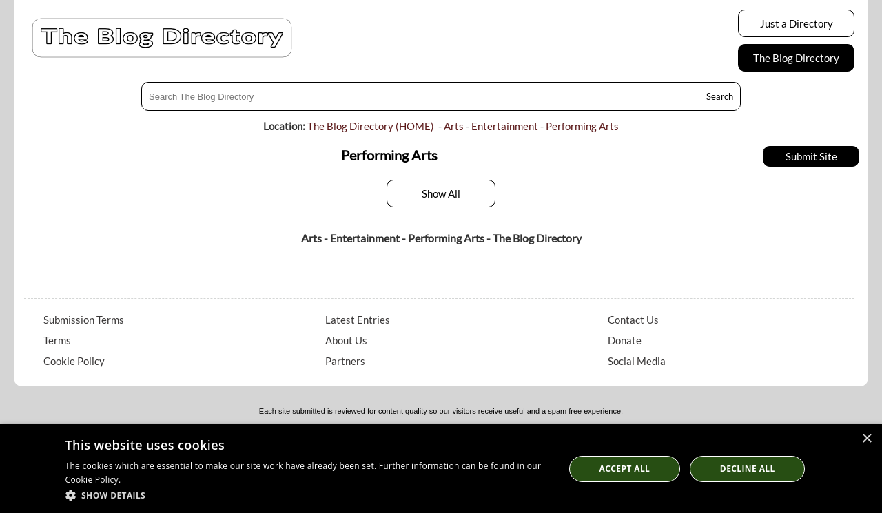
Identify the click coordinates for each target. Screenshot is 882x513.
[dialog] (441, 468)
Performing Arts (582, 126)
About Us (346, 340)
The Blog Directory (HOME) (370, 126)
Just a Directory (796, 23)
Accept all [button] (624, 468)
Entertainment (504, 126)
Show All (441, 193)
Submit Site (811, 156)
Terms (57, 340)
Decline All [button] (747, 468)
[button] (307, 495)
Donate (625, 340)
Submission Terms (83, 319)
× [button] (866, 439)
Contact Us (633, 319)
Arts (454, 126)
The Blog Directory (796, 58)
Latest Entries (357, 319)
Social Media (637, 361)
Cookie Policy (74, 361)
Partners (345, 361)
